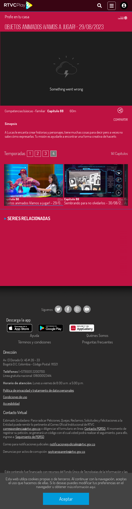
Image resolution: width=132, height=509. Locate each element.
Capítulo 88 (11, 199)
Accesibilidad (11, 403)
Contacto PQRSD (95, 429)
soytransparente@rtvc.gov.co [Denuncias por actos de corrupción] (66, 452)
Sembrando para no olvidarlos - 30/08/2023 (93, 203)
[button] (123, 188)
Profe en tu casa (17, 16)
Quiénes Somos (97, 335)
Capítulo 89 (71, 199)
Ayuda (34, 335)
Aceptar (66, 499)
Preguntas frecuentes (97, 342)
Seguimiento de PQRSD (29, 437)
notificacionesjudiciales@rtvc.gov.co (72, 444)
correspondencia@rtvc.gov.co (22, 429)
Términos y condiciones (34, 342)
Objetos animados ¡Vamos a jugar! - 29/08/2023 (33, 203)
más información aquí (81, 487)
